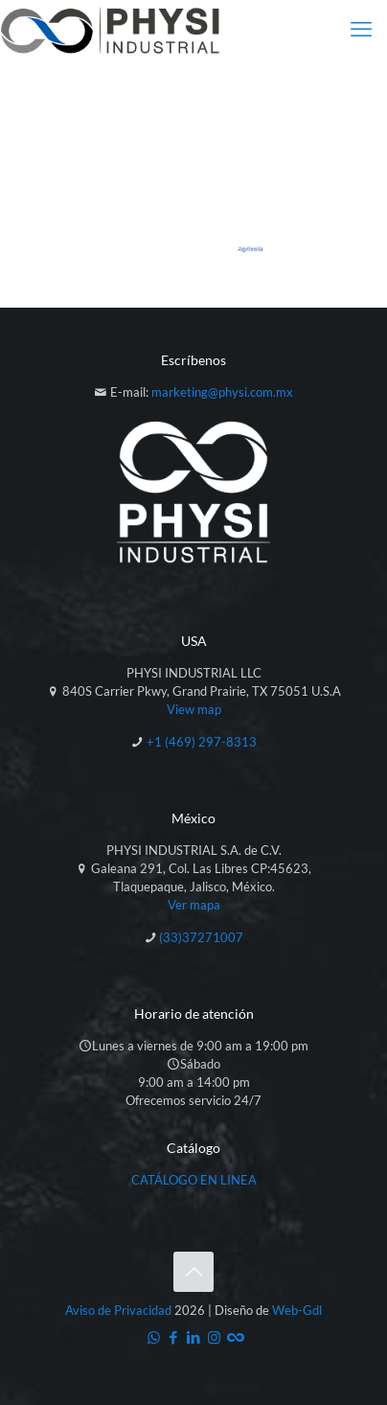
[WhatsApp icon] (154, 1337)
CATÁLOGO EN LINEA (194, 1179)
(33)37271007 (201, 937)
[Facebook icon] (174, 1337)
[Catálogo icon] (234, 1337)
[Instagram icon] (214, 1337)
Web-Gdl (297, 1310)
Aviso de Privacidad (118, 1310)
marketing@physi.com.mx (222, 392)
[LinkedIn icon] (194, 1337)
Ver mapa (194, 904)
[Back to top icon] (193, 1272)
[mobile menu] (361, 28)
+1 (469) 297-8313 (202, 741)
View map (194, 709)
